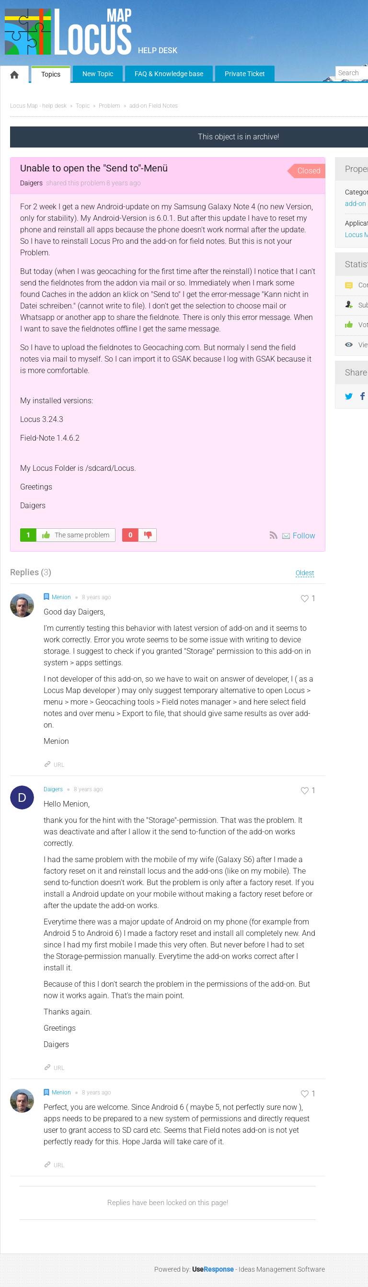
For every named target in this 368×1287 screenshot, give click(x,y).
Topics (50, 74)
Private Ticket (245, 74)
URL (54, 765)
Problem (109, 106)
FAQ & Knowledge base (169, 74)
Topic (83, 106)
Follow (304, 535)
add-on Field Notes (153, 106)
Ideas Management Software (282, 1269)
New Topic (97, 74)
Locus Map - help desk (38, 106)
